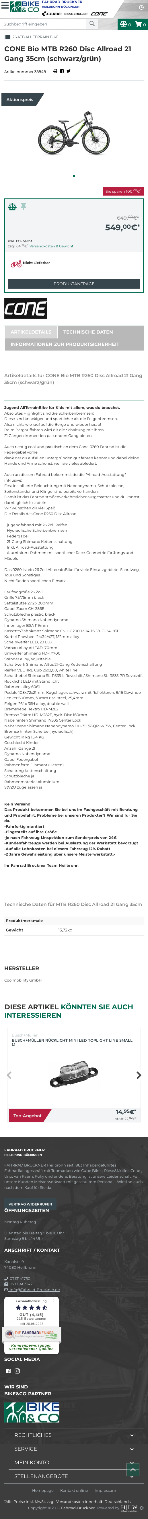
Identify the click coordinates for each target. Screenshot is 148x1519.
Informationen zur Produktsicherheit (65, 344)
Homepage (43, 1490)
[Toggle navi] (5, 4)
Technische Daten (88, 332)
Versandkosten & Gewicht (51, 246)
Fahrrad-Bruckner (78, 1508)
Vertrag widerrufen (30, 1204)
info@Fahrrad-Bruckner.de (32, 1289)
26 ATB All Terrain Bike (31, 37)
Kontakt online (74, 1490)
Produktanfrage (74, 283)
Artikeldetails (31, 332)
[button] (74, 176)
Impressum (105, 1490)
